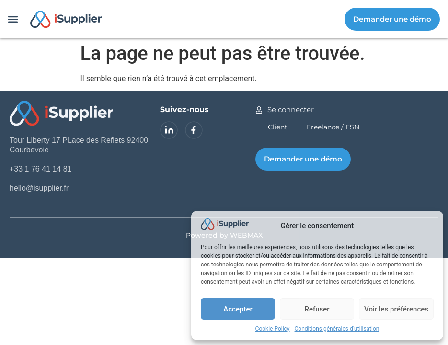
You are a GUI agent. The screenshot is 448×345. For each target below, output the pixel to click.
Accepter (237, 309)
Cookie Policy (272, 328)
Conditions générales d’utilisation (337, 328)
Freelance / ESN (333, 127)
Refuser (316, 309)
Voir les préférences (396, 309)
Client (277, 127)
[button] (13, 19)
